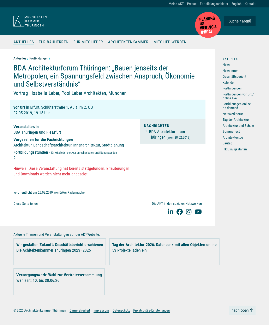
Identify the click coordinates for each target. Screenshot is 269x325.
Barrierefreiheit (80, 310)
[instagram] (188, 211)
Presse (192, 4)
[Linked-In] (170, 211)
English (236, 4)
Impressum (101, 310)
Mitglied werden (170, 42)
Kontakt (250, 4)
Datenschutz (121, 310)
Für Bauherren (54, 42)
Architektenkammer (128, 42)
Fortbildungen (38, 58)
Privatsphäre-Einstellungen (151, 310)
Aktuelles (23, 42)
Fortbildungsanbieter (214, 4)
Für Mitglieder (88, 42)
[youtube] (198, 211)
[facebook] (180, 211)
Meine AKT (176, 4)
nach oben (240, 310)
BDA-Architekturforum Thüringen (169, 134)
